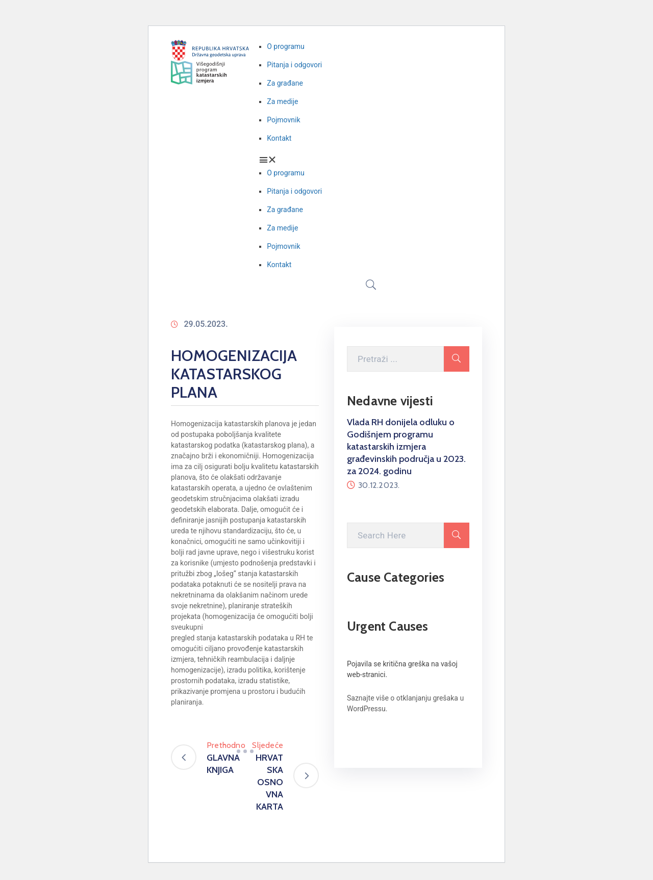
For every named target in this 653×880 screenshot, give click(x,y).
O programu (286, 46)
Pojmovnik (283, 120)
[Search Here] (395, 535)
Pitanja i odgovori (294, 65)
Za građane (285, 83)
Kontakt (279, 138)
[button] (370, 159)
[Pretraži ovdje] (395, 359)
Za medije (282, 101)
